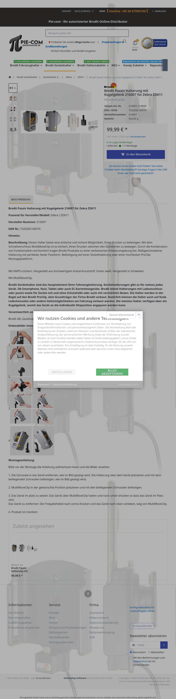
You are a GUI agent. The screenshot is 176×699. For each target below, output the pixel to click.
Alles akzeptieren (112, 372)
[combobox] (124, 314)
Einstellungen (61, 372)
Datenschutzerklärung (65, 384)
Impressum (44, 384)
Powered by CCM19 (128, 384)
